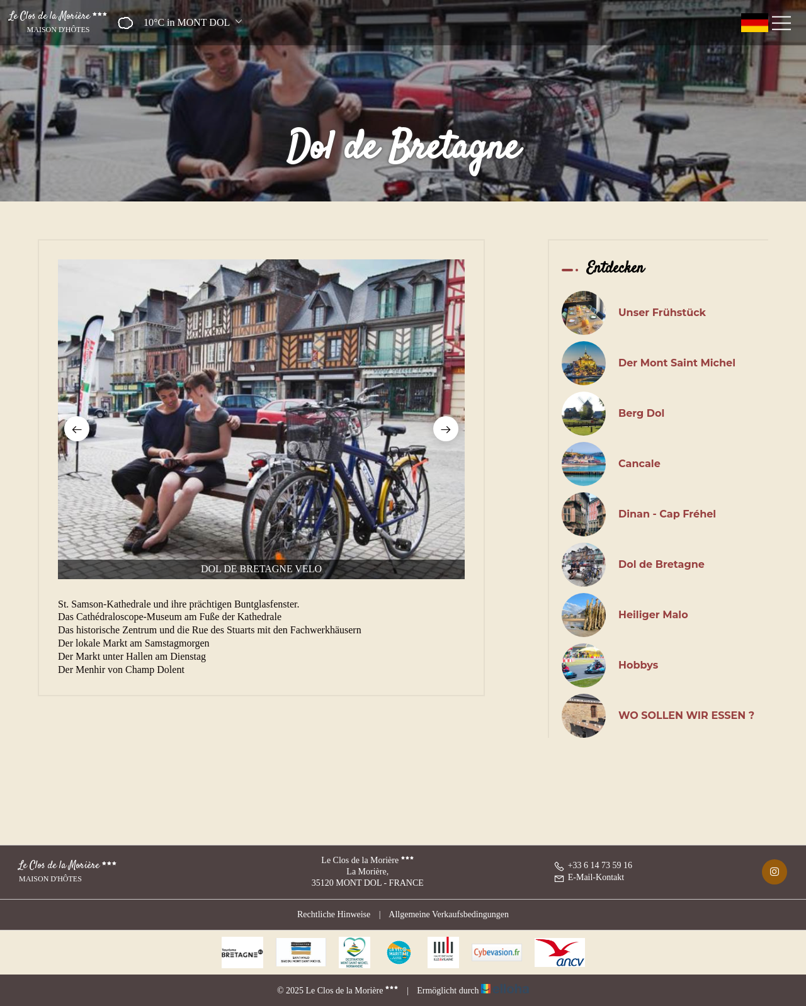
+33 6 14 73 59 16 (592, 865)
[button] (176, 23)
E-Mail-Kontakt (588, 877)
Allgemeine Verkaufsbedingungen (449, 914)
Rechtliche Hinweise (333, 914)
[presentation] (76, 428)
